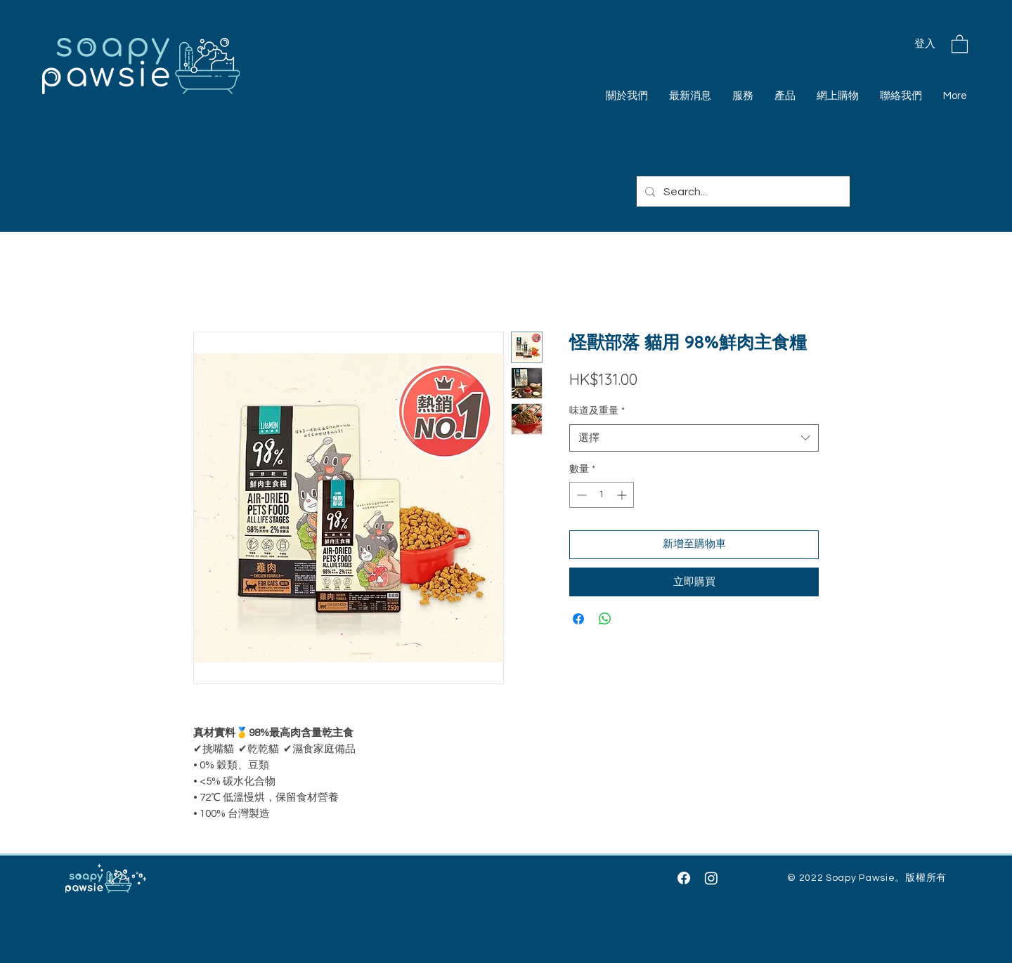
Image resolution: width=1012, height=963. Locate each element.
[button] (960, 43)
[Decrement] (580, 495)
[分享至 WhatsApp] (605, 618)
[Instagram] (711, 878)
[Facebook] (683, 878)
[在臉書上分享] (578, 618)
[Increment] (623, 495)
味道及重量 (597, 411)
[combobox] (694, 438)
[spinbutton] (601, 495)
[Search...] (741, 191)
